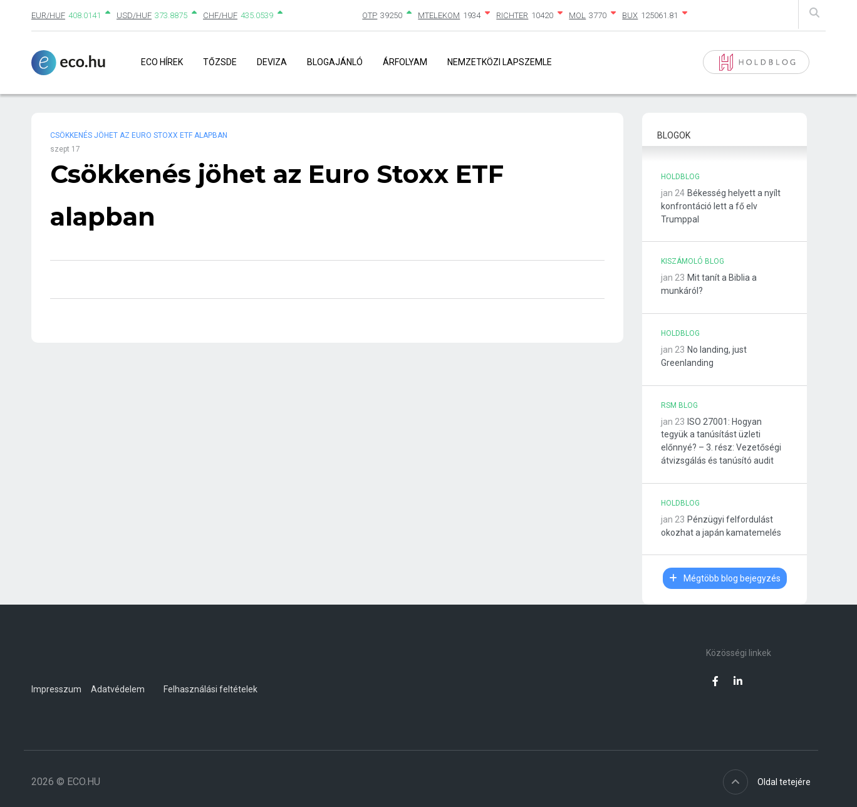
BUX (630, 15)
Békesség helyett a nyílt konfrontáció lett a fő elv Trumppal (721, 206)
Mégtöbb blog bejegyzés (725, 578)
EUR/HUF (48, 15)
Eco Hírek (162, 62)
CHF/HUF (220, 15)
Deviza (272, 62)
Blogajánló (335, 62)
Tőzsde (220, 62)
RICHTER (512, 15)
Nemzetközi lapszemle (499, 62)
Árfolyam (405, 62)
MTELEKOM (439, 15)
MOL (577, 15)
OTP (369, 15)
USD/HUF (134, 15)
